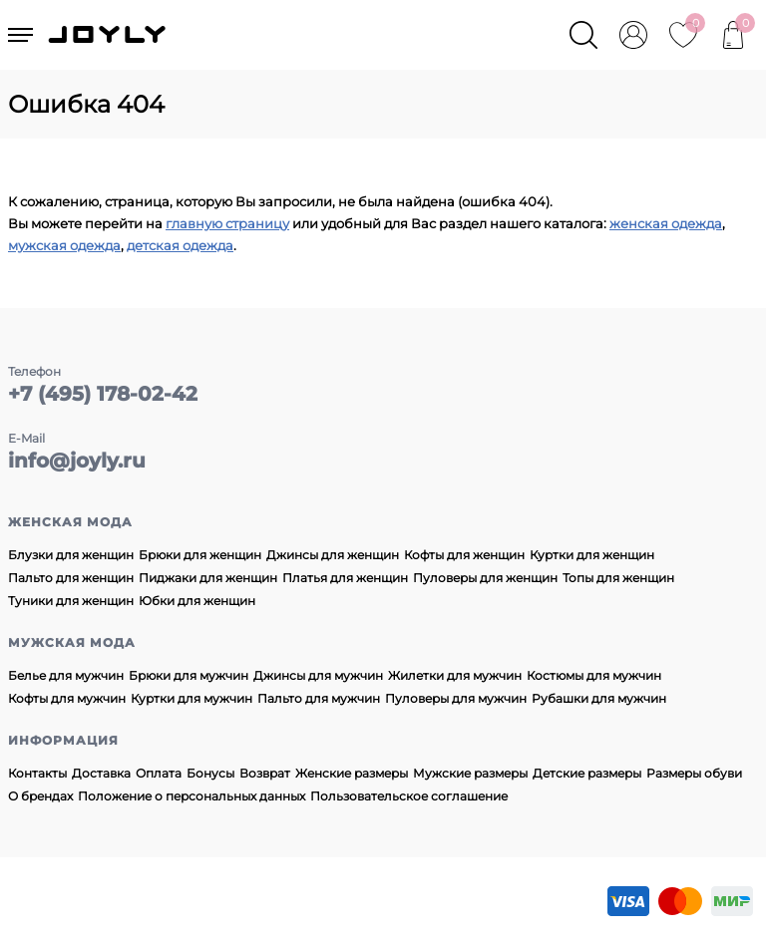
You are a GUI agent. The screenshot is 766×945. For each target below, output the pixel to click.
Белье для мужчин (66, 675)
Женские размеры (351, 773)
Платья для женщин (345, 577)
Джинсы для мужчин (318, 675)
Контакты (37, 773)
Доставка (101, 773)
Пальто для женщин (71, 577)
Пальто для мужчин (318, 698)
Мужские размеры (470, 773)
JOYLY (109, 35)
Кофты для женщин (464, 554)
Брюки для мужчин (188, 675)
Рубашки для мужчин (599, 698)
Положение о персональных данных (191, 795)
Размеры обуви (694, 773)
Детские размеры (587, 773)
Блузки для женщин (71, 554)
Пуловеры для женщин (485, 577)
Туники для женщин (71, 600)
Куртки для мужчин (191, 698)
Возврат (264, 773)
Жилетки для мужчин (455, 675)
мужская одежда (64, 245)
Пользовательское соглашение (409, 795)
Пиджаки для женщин (208, 577)
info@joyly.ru (77, 460)
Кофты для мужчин (67, 698)
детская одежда (180, 245)
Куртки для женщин (592, 554)
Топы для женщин (618, 577)
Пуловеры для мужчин (456, 698)
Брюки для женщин (200, 554)
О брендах (40, 795)
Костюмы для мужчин (594, 675)
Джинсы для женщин (332, 554)
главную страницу (227, 223)
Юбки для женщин (197, 600)
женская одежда (665, 223)
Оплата (159, 773)
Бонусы (210, 773)
